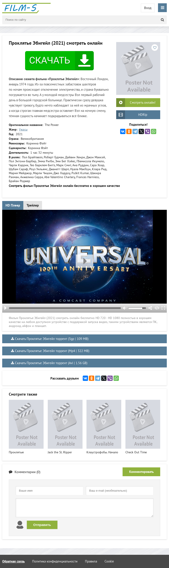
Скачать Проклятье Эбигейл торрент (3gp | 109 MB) (51, 339)
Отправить (42, 525)
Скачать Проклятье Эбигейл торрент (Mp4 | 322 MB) (52, 351)
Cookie (109, 561)
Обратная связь (13, 561)
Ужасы (23, 129)
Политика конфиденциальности (54, 561)
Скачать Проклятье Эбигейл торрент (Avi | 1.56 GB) (51, 363)
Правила (91, 561)
